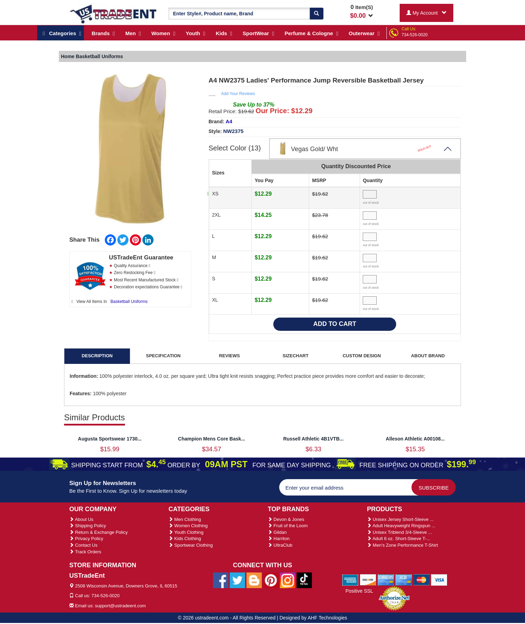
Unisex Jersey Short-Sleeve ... (400, 519)
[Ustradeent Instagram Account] (287, 580)
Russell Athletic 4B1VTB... (313, 439)
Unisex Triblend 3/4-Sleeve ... (399, 532)
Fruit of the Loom (288, 525)
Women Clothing (188, 525)
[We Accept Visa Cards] (439, 579)
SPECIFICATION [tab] (163, 355)
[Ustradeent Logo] (113, 13)
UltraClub (280, 545)
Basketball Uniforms (129, 301)
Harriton (279, 538)
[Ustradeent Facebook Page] (220, 580)
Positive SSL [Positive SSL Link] (359, 591)
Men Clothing (185, 519)
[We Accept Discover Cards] (368, 579)
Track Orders (85, 551)
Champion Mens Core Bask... (211, 439)
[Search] (316, 14)
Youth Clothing (186, 532)
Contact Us (83, 545)
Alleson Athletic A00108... (415, 439)
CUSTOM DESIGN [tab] (362, 355)
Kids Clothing (185, 538)
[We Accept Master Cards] (421, 579)
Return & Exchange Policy (98, 532)
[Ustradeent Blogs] (254, 580)
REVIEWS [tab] (229, 355)
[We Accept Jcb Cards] (403, 579)
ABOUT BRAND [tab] (428, 355)
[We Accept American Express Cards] (350, 579)
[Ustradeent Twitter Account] (237, 580)
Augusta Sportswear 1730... (110, 439)
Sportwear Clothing (191, 545)
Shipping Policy (87, 525)
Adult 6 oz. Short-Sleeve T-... (398, 538)
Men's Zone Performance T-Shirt (402, 545)
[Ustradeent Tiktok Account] (304, 580)
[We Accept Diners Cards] (386, 579)
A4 (229, 121)
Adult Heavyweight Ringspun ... (401, 525)
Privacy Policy (86, 538)
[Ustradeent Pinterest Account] (271, 580)
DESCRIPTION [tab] (97, 355)
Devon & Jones (286, 519)
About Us (81, 519)
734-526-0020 (415, 34)
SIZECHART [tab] (295, 355)
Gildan (277, 532)
